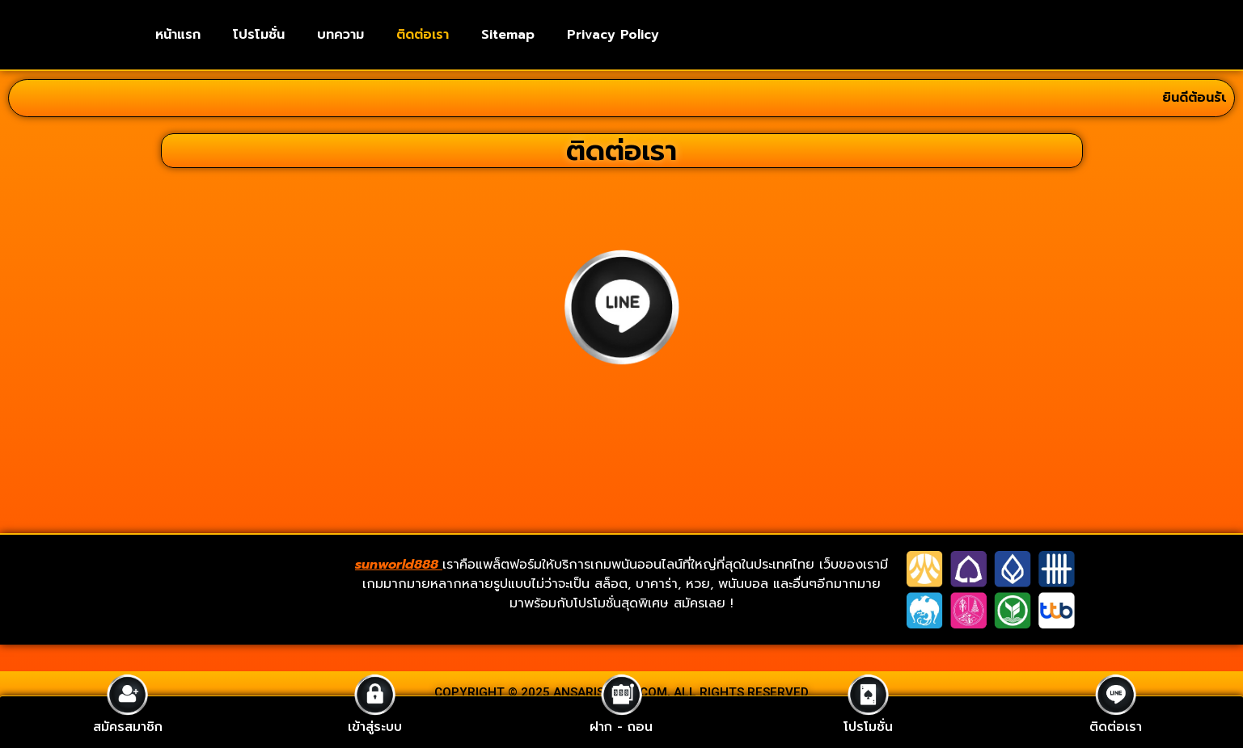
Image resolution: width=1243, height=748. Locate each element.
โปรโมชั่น (259, 34)
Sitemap (508, 34)
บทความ (340, 34)
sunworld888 (398, 564)
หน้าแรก (178, 34)
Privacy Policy (613, 34)
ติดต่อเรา (422, 34)
